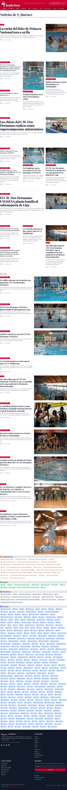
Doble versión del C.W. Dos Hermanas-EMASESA (8, 152)
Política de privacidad (59, 772)
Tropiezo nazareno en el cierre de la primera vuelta (32, 96)
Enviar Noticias (38, 779)
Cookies (54, 785)
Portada (4, 8)
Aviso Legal (3, 772)
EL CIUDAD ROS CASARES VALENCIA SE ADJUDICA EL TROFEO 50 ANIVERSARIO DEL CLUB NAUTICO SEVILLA (15, 490)
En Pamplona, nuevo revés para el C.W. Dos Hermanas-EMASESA (32, 170)
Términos (59, 785)
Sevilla (17, 8)
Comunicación (47, 8)
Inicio (1, 10)
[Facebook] (1, 745)
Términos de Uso (5, 771)
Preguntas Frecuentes (39, 777)
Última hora (11, 8)
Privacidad (48, 785)
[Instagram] (6, 745)
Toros (40, 8)
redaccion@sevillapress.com (15, 786)
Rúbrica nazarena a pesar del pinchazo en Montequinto (56, 84)
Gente (29, 8)
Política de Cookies (5, 769)
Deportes (35, 8)
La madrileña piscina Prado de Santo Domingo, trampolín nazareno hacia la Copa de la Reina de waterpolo (10, 253)
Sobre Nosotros (4, 763)
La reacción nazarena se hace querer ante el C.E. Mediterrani (32, 231)
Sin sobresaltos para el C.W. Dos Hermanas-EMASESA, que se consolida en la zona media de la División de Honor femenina (55, 251)
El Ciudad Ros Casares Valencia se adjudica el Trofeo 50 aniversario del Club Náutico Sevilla (15, 516)
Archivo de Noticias (39, 755)
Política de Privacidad (6, 767)
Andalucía (23, 8)
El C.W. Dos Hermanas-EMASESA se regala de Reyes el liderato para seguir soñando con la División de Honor (10, 67)
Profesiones (61, 8)
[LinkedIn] (9, 745)
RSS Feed (37, 757)
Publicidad (37, 775)
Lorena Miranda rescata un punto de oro (9, 94)
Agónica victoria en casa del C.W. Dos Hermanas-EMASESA (10, 229)
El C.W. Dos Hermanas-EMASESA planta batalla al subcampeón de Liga (15, 308)
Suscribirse (50, 769)
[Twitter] (4, 745)
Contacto (3, 774)
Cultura (54, 8)
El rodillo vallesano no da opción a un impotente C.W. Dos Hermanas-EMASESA (10, 172)
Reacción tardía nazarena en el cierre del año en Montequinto (15, 434)
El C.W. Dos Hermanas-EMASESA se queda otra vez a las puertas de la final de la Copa (56, 171)
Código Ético (4, 765)
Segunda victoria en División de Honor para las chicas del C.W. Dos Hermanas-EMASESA (16, 462)
